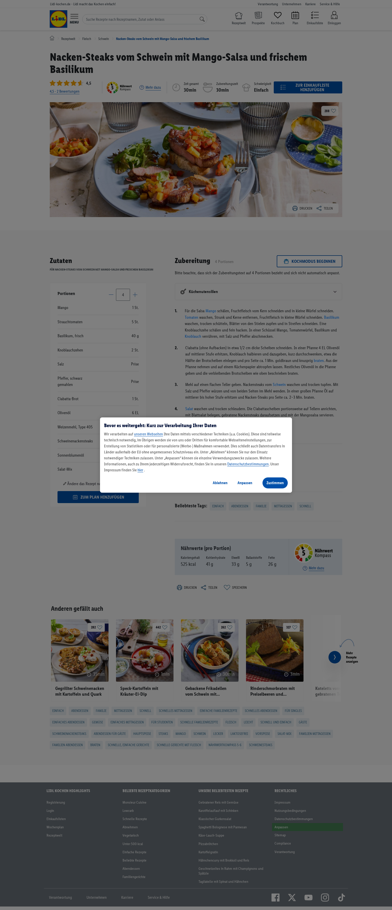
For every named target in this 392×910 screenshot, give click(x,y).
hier (140, 470)
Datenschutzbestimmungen (248, 464)
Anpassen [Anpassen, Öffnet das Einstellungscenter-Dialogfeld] (245, 482)
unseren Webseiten (148, 434)
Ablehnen (220, 482)
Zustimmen (275, 482)
